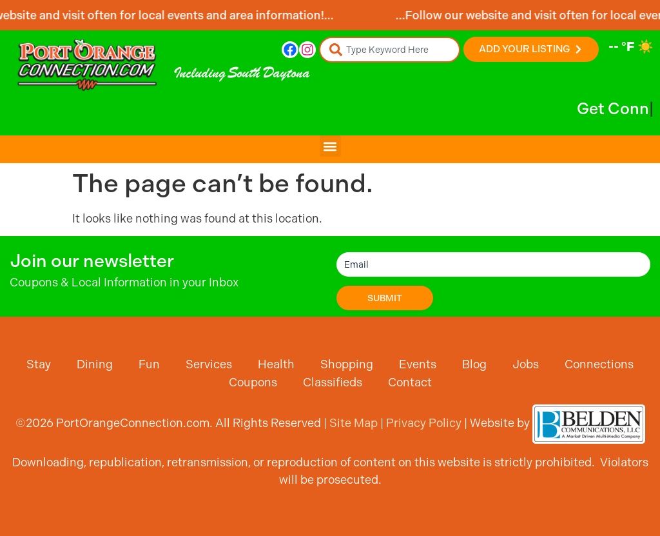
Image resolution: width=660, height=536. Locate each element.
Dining (95, 364)
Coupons (253, 382)
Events (417, 364)
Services (209, 364)
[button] (330, 146)
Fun (149, 364)
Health (276, 364)
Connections (599, 364)
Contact (410, 382)
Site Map (353, 423)
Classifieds (332, 382)
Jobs (525, 364)
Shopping (346, 364)
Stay (38, 364)
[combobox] (390, 50)
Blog (474, 364)
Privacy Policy (423, 423)
